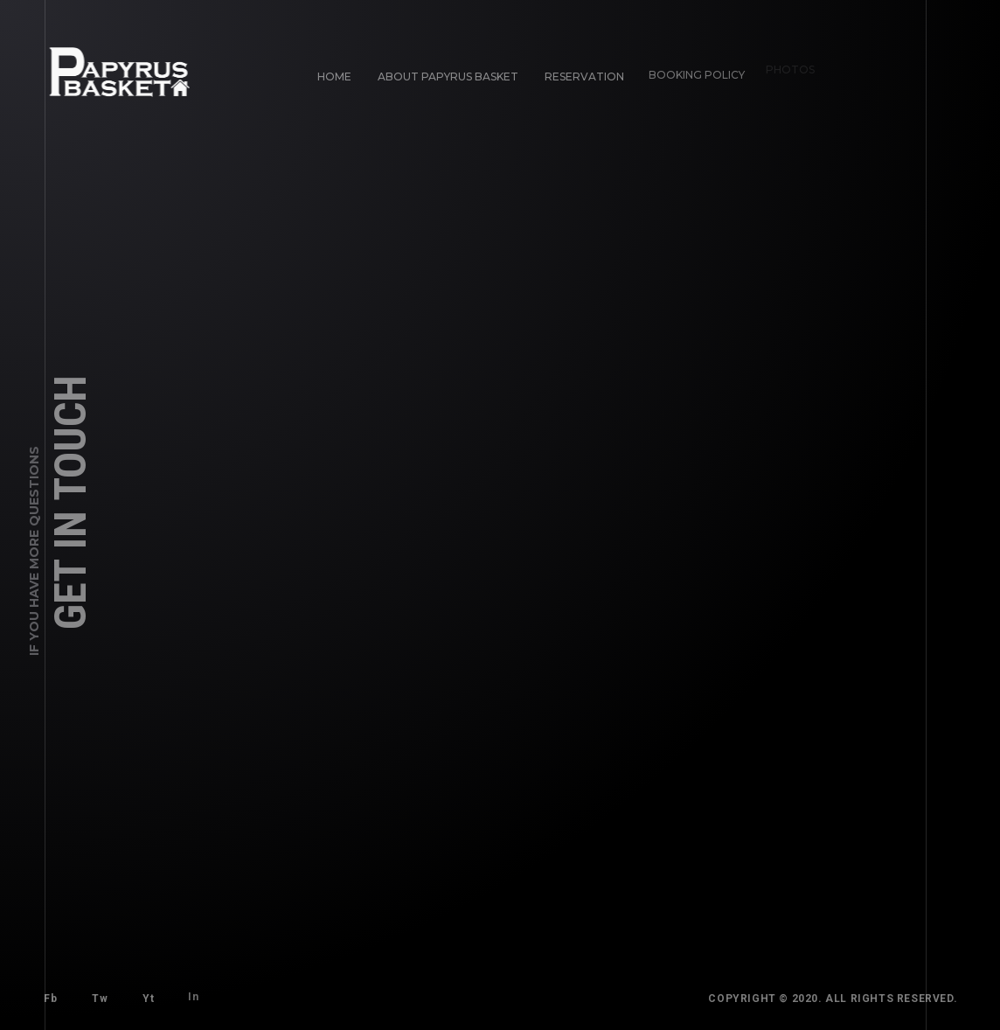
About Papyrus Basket (448, 76)
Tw (100, 998)
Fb (50, 998)
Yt (145, 995)
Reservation (581, 73)
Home (334, 76)
